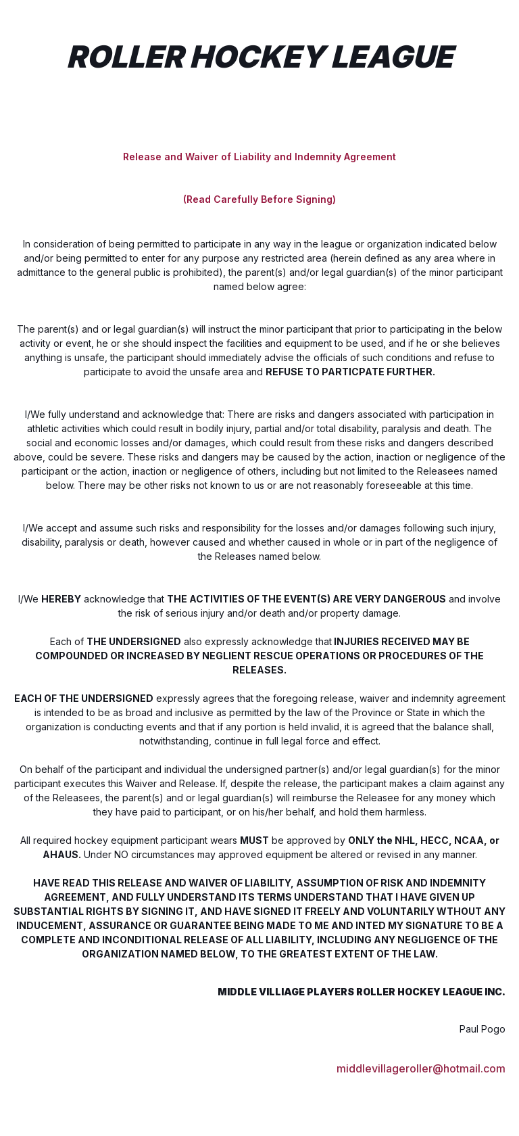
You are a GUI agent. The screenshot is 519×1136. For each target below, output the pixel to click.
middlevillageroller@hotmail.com (421, 1068)
